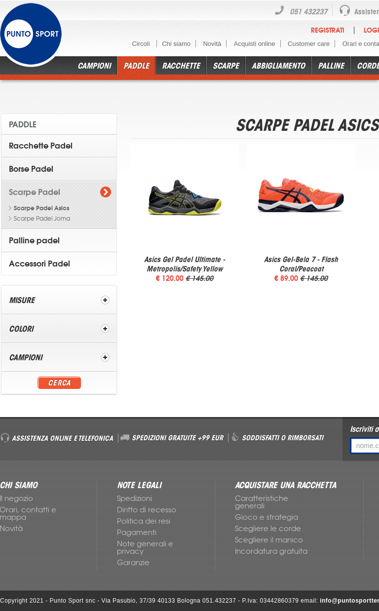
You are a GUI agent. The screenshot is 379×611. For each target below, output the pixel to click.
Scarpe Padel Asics (41, 208)
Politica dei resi (143, 521)
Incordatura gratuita (271, 551)
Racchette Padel (41, 146)
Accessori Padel (39, 263)
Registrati (327, 30)
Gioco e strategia (266, 517)
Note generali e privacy (145, 547)
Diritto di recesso (146, 509)
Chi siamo (176, 43)
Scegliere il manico (269, 539)
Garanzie (133, 562)
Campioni (94, 66)
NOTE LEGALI (139, 485)
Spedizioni (134, 498)
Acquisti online (254, 43)
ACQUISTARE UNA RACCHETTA (285, 485)
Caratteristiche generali (261, 502)
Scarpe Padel (34, 192)
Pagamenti (136, 532)
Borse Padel (31, 169)
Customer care (309, 43)
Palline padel (34, 240)
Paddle (136, 66)
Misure (22, 300)
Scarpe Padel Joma (42, 218)
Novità (212, 43)
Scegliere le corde (268, 528)
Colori (21, 329)
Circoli (142, 43)
